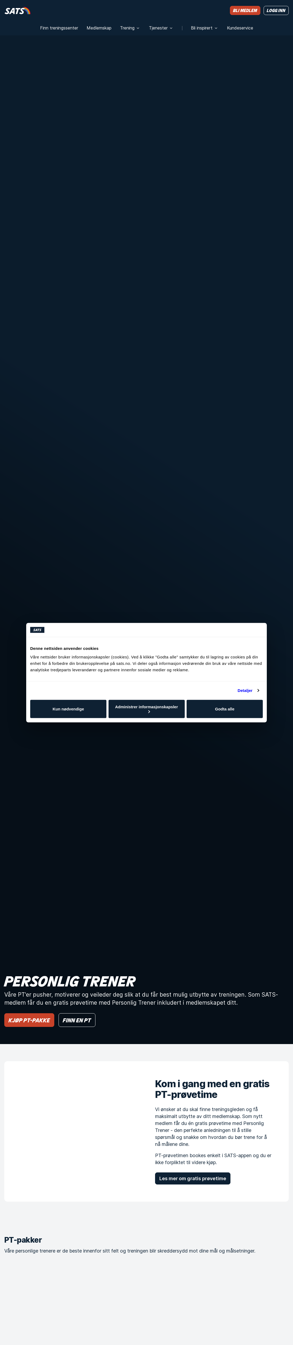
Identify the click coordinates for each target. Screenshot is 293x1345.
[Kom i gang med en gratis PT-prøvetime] (71, 1131)
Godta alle (224, 709)
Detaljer (245, 690)
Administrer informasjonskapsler (146, 708)
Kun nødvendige (68, 709)
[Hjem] (17, 10)
